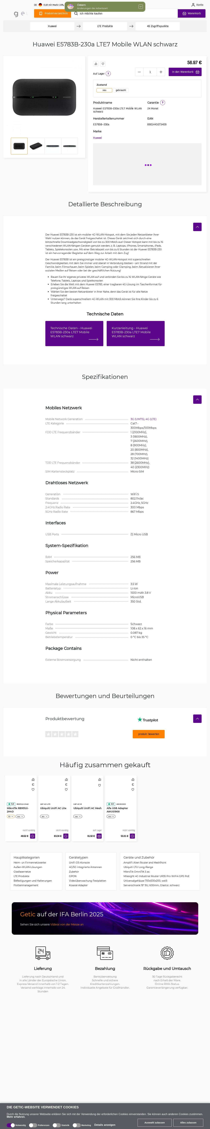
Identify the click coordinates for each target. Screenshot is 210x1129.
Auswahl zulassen (154, 1122)
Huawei (52, 26)
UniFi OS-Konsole (79, 862)
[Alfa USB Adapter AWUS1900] (121, 793)
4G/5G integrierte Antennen (85, 867)
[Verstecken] (197, 227)
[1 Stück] (150, 72)
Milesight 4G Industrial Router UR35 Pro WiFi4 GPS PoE (156, 876)
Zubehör (74, 871)
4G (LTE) (150, 419)
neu (104, 90)
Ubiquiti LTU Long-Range (138, 867)
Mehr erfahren (16, 1116)
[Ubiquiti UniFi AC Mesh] (87, 793)
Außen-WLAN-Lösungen (28, 867)
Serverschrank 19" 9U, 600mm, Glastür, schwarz (151, 885)
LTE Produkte (105, 26)
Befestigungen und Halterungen (33, 880)
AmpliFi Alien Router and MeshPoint (144, 862)
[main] (18, 12)
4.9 (110, 804)
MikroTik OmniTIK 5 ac (136, 871)
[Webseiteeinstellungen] (56, 5)
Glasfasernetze (22, 871)
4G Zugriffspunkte (158, 26)
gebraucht (121, 90)
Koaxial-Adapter (78, 885)
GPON (72, 876)
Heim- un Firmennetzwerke (30, 862)
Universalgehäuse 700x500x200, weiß (145, 880)
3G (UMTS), (138, 419)
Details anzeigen (104, 1124)
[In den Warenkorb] (99, 836)
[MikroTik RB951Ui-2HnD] (21, 793)
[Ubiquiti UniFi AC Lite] (54, 793)
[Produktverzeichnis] (52, 13)
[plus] (161, 72)
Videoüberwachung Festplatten (87, 880)
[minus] (139, 72)
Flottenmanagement (26, 885)
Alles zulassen (188, 1122)
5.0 (11, 804)
